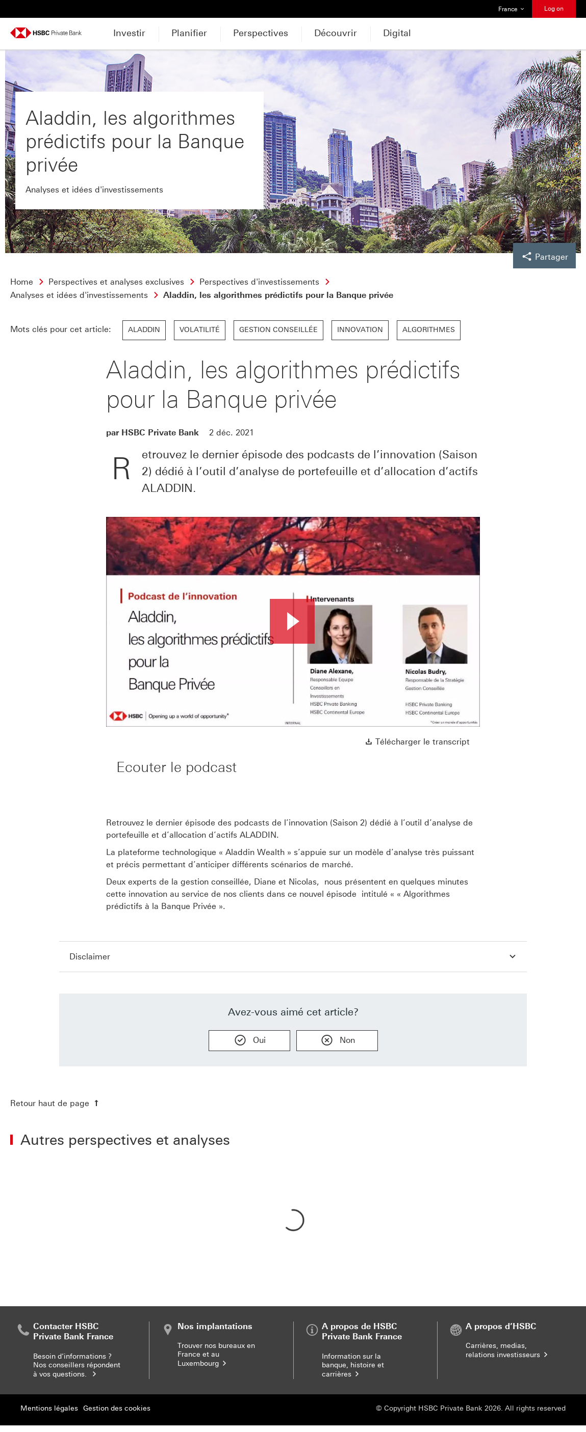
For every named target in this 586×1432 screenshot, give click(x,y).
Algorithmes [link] (428, 329)
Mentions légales (49, 1408)
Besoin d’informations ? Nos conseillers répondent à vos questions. (76, 1365)
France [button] (511, 9)
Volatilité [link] (200, 329)
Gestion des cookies (116, 1408)
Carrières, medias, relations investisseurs (507, 1350)
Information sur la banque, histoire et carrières (353, 1365)
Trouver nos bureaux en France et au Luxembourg (216, 1354)
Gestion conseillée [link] (278, 329)
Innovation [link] (360, 329)
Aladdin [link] (144, 329)
